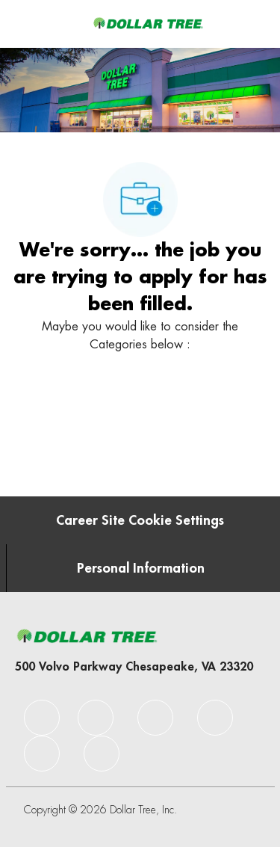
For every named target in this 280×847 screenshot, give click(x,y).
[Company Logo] (148, 23)
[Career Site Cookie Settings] (140, 520)
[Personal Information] (141, 568)
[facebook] (42, 718)
